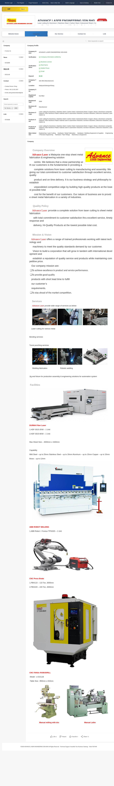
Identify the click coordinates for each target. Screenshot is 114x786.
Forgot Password (33, 3)
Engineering (42, 133)
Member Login (9, 3)
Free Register (20, 3)
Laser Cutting (51, 133)
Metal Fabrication (70, 133)
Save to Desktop (84, 3)
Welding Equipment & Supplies (94, 133)
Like (55, 736)
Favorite (75, 736)
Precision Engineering (46, 134)
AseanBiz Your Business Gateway (79, 746)
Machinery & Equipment (79, 134)
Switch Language (69, 3)
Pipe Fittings (66, 134)
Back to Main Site (55, 3)
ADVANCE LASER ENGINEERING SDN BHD (66, 20)
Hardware (61, 133)
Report (64, 736)
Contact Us (109, 3)
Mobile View (97, 3)
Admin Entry (45, 3)
